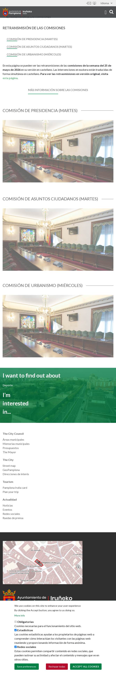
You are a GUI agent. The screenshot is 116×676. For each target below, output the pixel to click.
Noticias (8, 505)
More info (19, 615)
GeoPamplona (11, 469)
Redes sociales (11, 513)
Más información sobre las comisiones (58, 89)
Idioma (106, 3)
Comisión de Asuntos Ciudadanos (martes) (39, 46)
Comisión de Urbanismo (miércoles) (34, 54)
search (111, 12)
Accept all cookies (86, 666)
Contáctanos (88, 3)
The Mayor (9, 452)
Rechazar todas (57, 666)
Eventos (7, 509)
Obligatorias (25, 621)
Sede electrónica (94, 3)
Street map (9, 465)
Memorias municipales (16, 443)
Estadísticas (25, 630)
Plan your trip (11, 491)
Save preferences (26, 666)
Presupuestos (11, 448)
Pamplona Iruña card (15, 487)
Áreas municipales (13, 439)
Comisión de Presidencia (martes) (32, 39)
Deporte (8, 385)
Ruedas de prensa (13, 518)
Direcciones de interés (16, 474)
